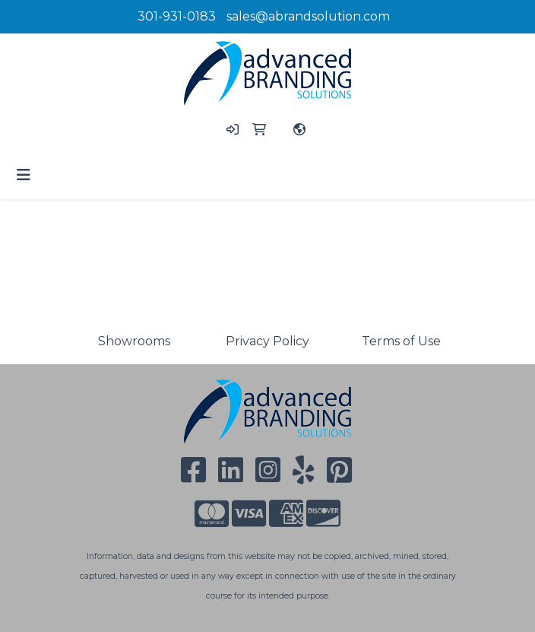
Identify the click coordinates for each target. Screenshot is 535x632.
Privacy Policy (267, 341)
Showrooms (134, 341)
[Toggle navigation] (24, 175)
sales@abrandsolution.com (308, 16)
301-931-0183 (177, 16)
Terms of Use (401, 341)
